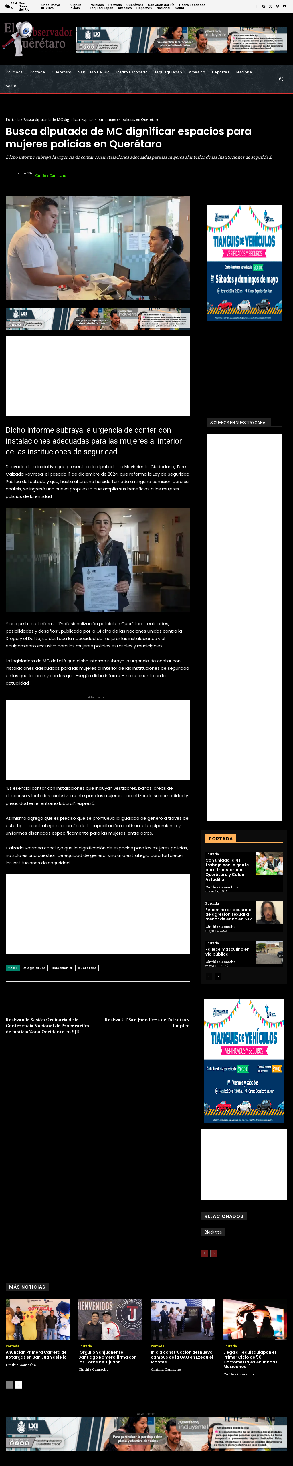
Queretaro (87, 968)
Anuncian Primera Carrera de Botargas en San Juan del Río (36, 1354)
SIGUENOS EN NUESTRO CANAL (239, 422)
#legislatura (34, 968)
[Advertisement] (98, 376)
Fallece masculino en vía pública (227, 951)
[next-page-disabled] (213, 1253)
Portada (13, 119)
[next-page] (218, 976)
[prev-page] (209, 976)
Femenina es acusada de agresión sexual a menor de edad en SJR (228, 914)
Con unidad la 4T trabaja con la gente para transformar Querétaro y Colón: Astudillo (227, 869)
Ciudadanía (61, 968)
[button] (281, 79)
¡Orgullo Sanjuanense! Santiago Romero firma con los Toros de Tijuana (107, 1357)
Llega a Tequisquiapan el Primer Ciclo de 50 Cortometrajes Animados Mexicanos (250, 1359)
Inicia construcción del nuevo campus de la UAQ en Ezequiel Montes (182, 1357)
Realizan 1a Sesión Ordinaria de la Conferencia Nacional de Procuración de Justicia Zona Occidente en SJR (47, 1025)
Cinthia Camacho (50, 175)
